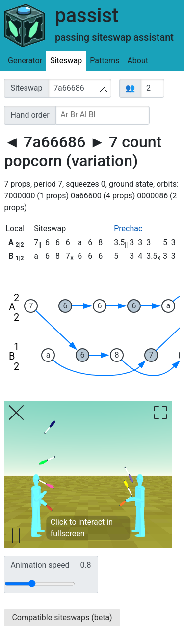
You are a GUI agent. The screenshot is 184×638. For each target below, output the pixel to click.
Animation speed (50, 565)
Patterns (104, 60)
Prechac (128, 228)
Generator (25, 60)
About (137, 60)
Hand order (29, 115)
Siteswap (66, 60)
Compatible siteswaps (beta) (62, 617)
